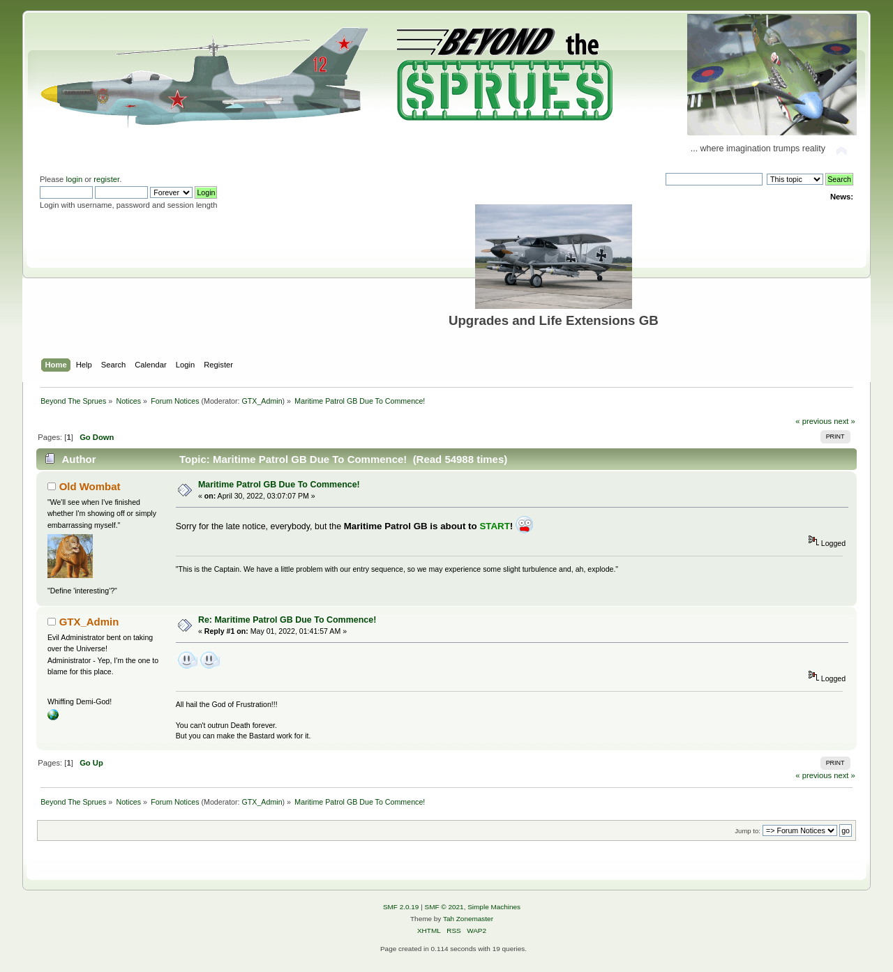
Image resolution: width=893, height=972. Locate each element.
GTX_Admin (262, 401)
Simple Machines (493, 907)
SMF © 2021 (444, 907)
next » (844, 421)
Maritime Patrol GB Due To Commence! (279, 484)
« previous (813, 421)
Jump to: (747, 831)
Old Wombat (90, 486)
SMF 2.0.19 (401, 907)
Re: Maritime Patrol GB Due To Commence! (287, 620)
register (106, 179)
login (74, 179)
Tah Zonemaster (468, 918)
